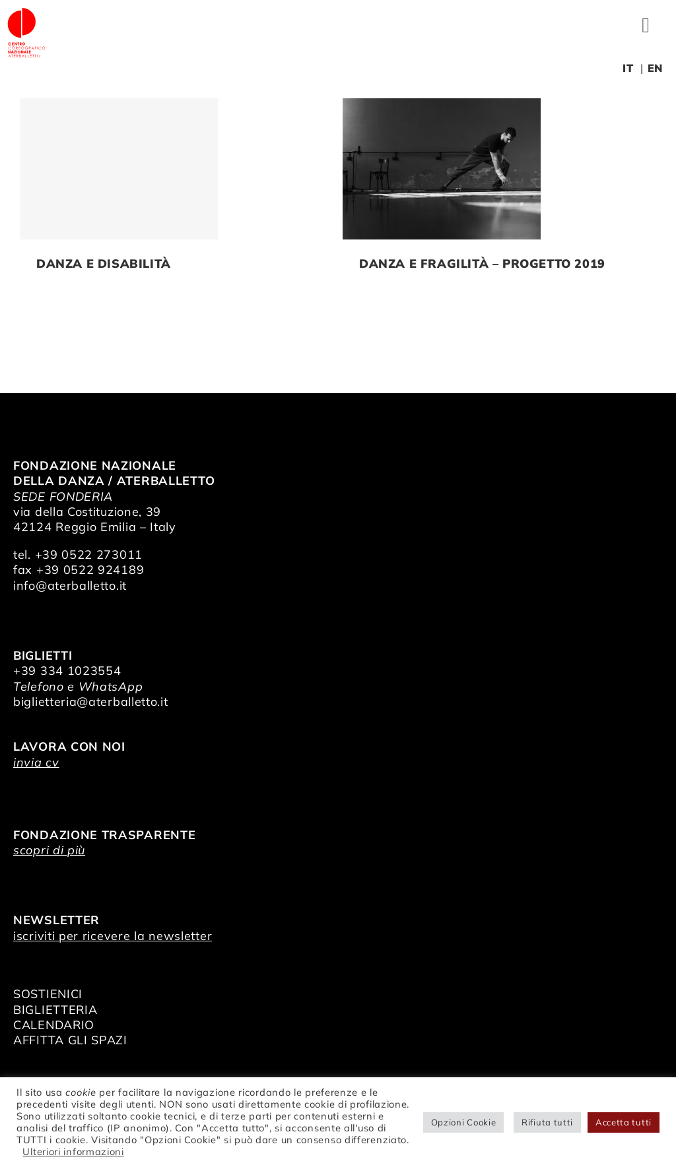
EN (655, 68)
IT (628, 68)
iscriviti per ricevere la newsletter (112, 935)
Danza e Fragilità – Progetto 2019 (482, 263)
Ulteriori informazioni (72, 1151)
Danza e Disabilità (103, 263)
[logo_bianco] (26, 12)
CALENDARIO (53, 1024)
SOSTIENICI (48, 993)
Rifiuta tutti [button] (547, 1122)
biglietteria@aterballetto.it (90, 701)
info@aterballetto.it (70, 585)
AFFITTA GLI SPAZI (70, 1040)
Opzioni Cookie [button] (463, 1122)
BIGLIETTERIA (55, 1009)
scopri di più (49, 850)
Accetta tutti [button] (623, 1122)
